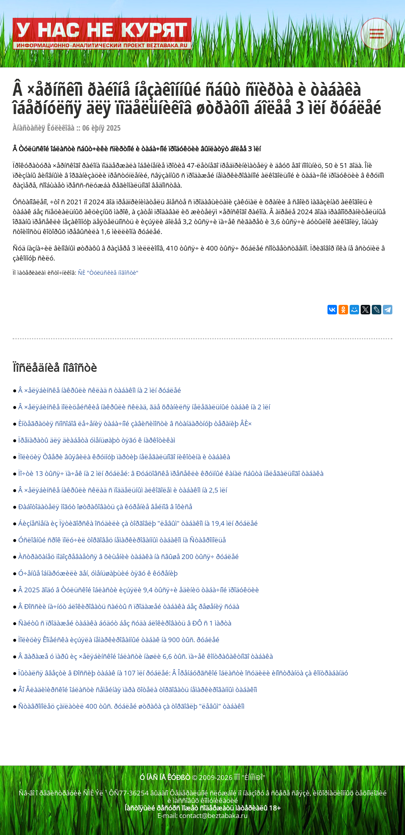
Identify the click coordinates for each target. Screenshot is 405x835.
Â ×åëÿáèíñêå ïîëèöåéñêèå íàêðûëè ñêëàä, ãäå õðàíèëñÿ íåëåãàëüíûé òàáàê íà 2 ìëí (144, 406)
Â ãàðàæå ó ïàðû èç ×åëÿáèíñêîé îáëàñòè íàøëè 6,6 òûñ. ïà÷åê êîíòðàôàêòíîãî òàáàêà (145, 656)
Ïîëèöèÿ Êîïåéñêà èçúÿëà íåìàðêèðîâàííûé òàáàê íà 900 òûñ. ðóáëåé (119, 639)
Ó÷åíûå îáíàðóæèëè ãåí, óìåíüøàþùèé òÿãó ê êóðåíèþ (98, 573)
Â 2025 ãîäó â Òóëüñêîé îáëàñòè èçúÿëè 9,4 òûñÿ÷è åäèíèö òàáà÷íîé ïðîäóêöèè (138, 589)
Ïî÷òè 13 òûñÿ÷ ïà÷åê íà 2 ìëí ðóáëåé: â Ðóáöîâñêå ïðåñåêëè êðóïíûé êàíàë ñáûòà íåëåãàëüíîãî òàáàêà (171, 473)
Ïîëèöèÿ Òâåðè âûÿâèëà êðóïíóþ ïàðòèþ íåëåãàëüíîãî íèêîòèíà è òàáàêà (124, 456)
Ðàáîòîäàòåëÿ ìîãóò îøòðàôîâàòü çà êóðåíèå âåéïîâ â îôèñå (105, 506)
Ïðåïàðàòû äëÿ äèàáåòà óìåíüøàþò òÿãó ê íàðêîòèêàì (96, 440)
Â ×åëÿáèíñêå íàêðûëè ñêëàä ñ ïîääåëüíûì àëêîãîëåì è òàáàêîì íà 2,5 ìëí (122, 490)
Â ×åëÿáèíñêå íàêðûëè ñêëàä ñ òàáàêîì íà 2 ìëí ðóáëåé (99, 390)
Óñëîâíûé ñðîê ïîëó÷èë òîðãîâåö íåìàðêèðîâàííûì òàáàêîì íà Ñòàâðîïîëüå (122, 539)
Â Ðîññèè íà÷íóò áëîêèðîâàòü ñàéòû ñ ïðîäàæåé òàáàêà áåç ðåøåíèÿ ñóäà (128, 606)
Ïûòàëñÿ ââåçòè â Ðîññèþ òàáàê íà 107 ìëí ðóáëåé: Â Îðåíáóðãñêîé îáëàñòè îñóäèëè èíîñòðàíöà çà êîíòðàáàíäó (183, 672)
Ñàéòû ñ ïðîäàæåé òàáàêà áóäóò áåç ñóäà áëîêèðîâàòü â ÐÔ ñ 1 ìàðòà (124, 623)
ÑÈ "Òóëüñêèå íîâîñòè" (108, 272)
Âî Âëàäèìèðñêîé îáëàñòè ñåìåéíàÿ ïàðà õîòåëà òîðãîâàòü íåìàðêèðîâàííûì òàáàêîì (137, 689)
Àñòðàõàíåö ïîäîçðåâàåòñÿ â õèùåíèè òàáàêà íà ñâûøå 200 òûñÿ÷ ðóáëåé (128, 556)
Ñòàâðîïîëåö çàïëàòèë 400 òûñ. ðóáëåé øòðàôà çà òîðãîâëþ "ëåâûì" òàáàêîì (131, 706)
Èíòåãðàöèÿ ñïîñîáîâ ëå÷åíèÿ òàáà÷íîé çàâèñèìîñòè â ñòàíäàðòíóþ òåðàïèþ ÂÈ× (135, 423)
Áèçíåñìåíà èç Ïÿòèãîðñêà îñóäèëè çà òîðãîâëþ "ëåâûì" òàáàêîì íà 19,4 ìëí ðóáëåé (138, 523)
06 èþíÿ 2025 (101, 127)
